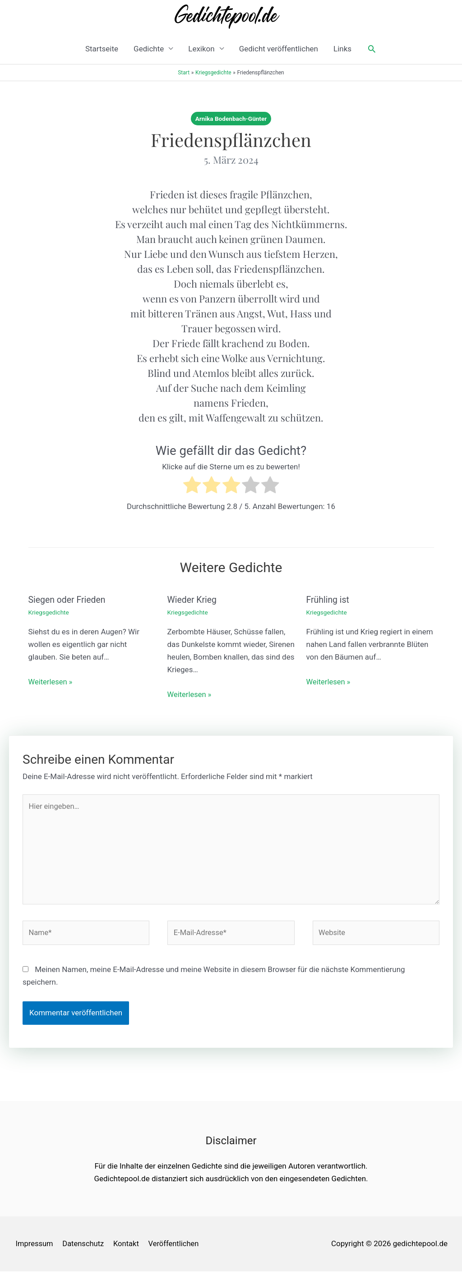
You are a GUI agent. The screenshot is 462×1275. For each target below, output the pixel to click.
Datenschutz (84, 1247)
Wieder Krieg (192, 599)
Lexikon (201, 48)
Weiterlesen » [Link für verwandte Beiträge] (51, 681)
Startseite (101, 48)
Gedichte (149, 48)
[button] (372, 49)
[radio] (192, 486)
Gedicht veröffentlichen (278, 48)
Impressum (33, 1247)
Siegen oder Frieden (68, 599)
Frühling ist (328, 599)
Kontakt (128, 1247)
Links (342, 48)
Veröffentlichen (177, 1247)
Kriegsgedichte (49, 612)
